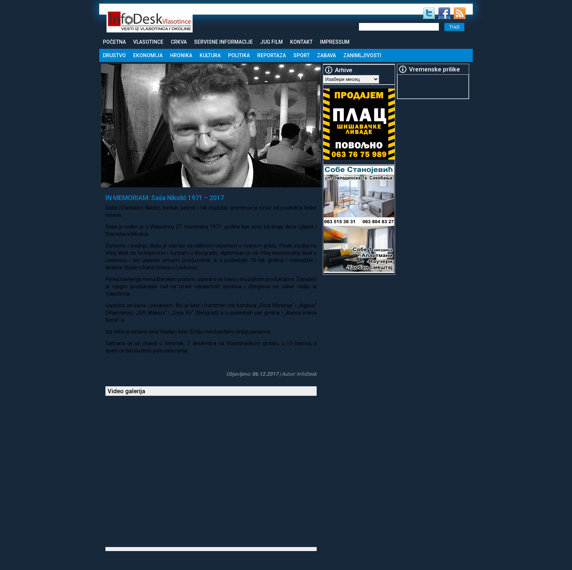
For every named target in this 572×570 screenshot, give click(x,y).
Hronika (181, 55)
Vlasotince (148, 42)
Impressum (334, 42)
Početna (114, 42)
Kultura (210, 55)
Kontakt (301, 42)
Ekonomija (148, 55)
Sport (301, 55)
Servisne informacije (223, 42)
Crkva (179, 42)
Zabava (326, 55)
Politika (239, 55)
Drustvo (114, 55)
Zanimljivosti (362, 55)
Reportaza (271, 55)
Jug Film (271, 42)
